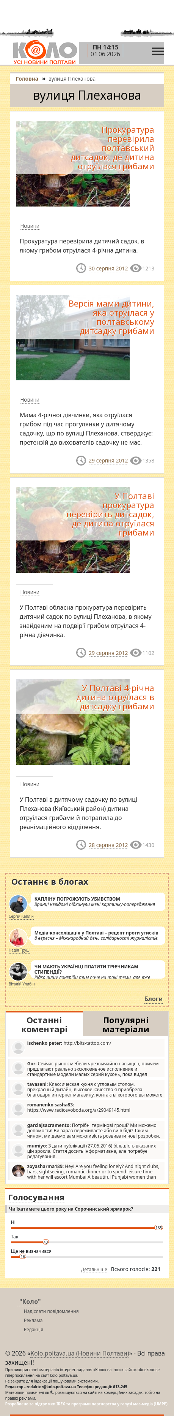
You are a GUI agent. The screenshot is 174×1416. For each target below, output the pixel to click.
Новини (29, 225)
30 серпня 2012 (108, 268)
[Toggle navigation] (158, 49)
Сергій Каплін (21, 916)
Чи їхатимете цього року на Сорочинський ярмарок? (71, 1209)
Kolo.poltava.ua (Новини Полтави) (79, 1353)
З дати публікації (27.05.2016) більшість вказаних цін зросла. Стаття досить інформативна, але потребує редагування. (83, 1151)
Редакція (33, 1329)
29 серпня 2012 (108, 460)
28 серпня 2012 (108, 845)
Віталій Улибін (22, 984)
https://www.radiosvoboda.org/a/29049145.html (70, 1108)
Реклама (33, 1320)
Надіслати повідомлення (51, 1311)
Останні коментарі (44, 1024)
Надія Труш (19, 950)
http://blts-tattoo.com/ (61, 1047)
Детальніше (94, 1269)
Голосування (36, 1197)
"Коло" (30, 1301)
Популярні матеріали (125, 1024)
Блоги (153, 999)
